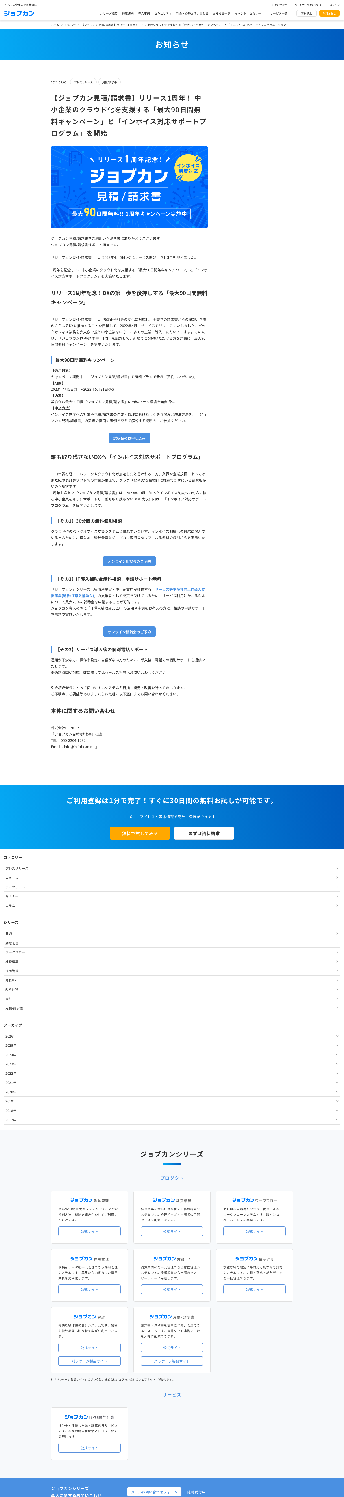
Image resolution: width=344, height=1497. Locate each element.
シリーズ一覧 (146, 1317)
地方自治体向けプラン (240, 1284)
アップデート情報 (186, 1266)
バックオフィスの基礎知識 (155, 1409)
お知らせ (70, 24)
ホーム (55, 24)
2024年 (229, 286)
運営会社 (144, 1428)
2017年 (229, 351)
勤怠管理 (230, 174)
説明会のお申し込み (129, 438)
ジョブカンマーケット (189, 1409)
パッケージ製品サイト (89, 1079)
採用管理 (230, 202)
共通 (227, 164)
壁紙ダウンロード (238, 1409)
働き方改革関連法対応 (195, 1292)
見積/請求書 (109, 82)
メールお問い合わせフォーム (154, 1210)
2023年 (229, 295)
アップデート (234, 118)
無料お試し (329, 13)
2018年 (229, 341)
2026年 (229, 267)
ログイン (335, 4)
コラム (229, 136)
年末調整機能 (265, 1284)
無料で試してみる (140, 833)
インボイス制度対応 (252, 1292)
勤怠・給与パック (211, 1284)
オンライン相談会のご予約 (129, 561)
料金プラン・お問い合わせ (155, 1391)
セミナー (230, 127)
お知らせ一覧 (221, 13)
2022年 (229, 304)
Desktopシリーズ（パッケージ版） (180, 1317)
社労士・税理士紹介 (176, 1336)
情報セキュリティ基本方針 (222, 1428)
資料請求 (306, 13)
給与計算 (230, 220)
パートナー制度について (308, 4)
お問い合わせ (279, 4)
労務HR (229, 211)
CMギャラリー (215, 1409)
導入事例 (144, 13)
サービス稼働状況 (211, 1266)
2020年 (229, 323)
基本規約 (160, 1428)
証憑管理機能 (276, 1292)
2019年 (229, 332)
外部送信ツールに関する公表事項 (266, 1428)
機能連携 (128, 13)
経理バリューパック (185, 1284)
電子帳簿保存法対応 (224, 1292)
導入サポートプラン (182, 1299)
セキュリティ (163, 13)
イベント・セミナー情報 (154, 1372)
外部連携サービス (149, 1336)
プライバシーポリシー (186, 1428)
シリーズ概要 (109, 13)
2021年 (229, 313)
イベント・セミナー (248, 13)
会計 (227, 230)
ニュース (230, 108)
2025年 (229, 276)
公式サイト (89, 950)
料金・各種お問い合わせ (192, 13)
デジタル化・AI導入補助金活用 (158, 1292)
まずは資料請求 (204, 833)
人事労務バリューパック (154, 1284)
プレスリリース (83, 82)
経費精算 (230, 192)
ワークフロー (234, 183)
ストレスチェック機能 (152, 1299)
